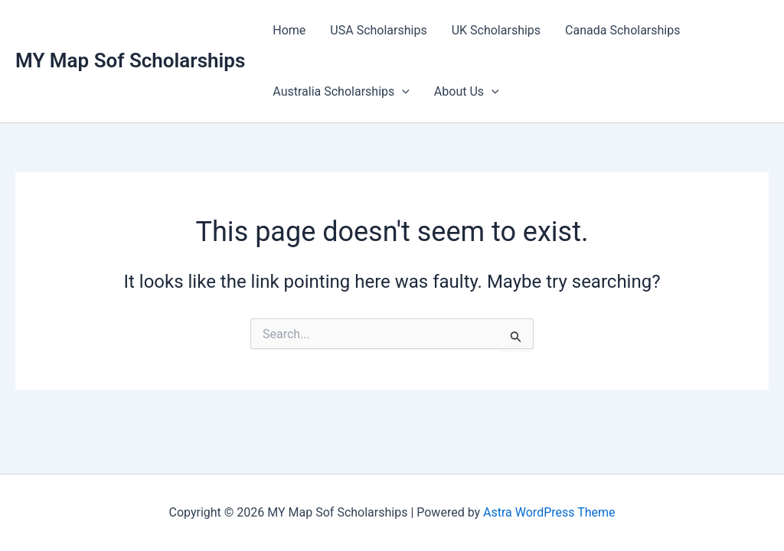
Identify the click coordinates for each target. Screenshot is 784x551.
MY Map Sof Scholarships (130, 60)
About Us (466, 91)
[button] (402, 91)
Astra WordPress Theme (549, 512)
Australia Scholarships (341, 91)
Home (289, 30)
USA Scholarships (378, 30)
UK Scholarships (496, 30)
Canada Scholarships (622, 30)
